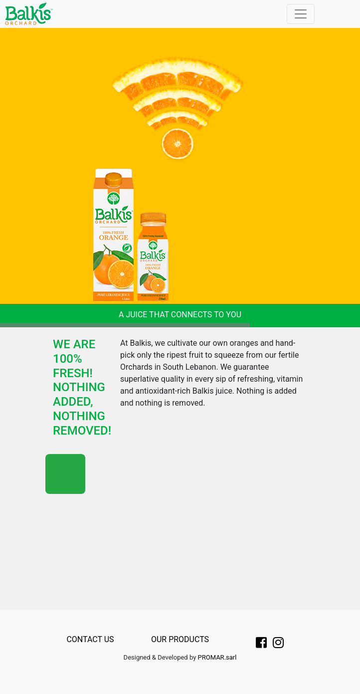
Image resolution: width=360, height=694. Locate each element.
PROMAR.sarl (217, 657)
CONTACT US (90, 639)
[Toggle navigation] (301, 14)
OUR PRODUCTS (180, 639)
